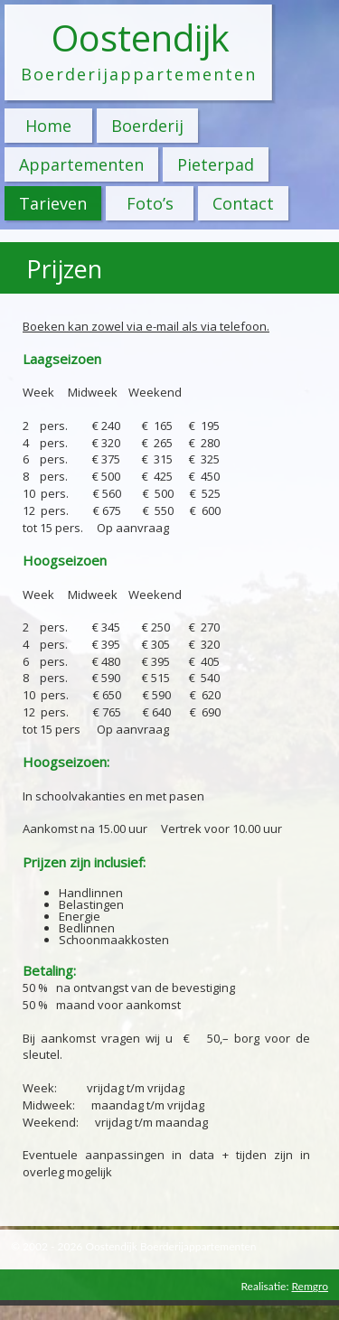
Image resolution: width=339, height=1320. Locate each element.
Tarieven (53, 203)
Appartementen (81, 164)
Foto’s (150, 203)
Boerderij (147, 125)
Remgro (309, 1286)
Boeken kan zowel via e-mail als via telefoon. (146, 326)
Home (48, 125)
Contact (243, 203)
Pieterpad (215, 164)
